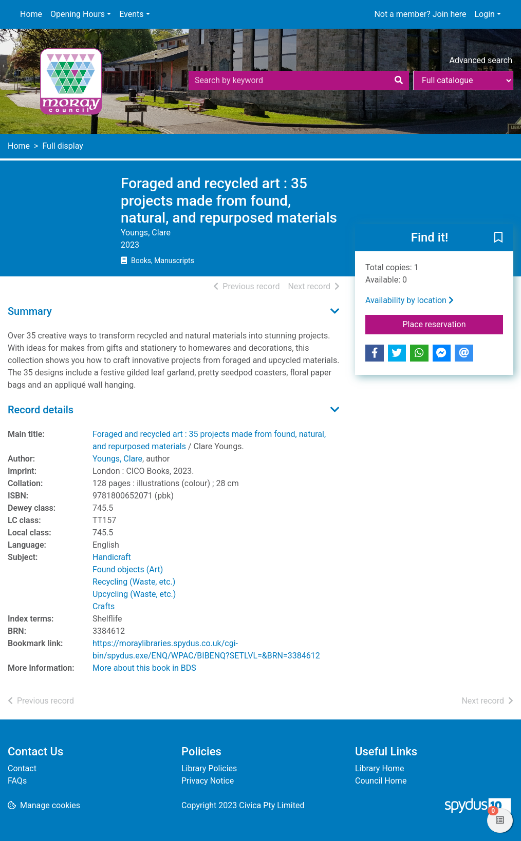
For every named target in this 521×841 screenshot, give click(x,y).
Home (31, 14)
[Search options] (463, 80)
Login (484, 14)
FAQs (17, 781)
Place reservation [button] (453, 323)
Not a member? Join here (420, 14)
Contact (22, 768)
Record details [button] (40, 410)
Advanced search (481, 60)
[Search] (398, 80)
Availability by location (409, 300)
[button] (498, 238)
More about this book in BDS (144, 668)
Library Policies (209, 768)
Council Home (380, 781)
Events (131, 14)
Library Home (379, 768)
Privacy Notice (207, 781)
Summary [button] (30, 311)
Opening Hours (77, 14)
